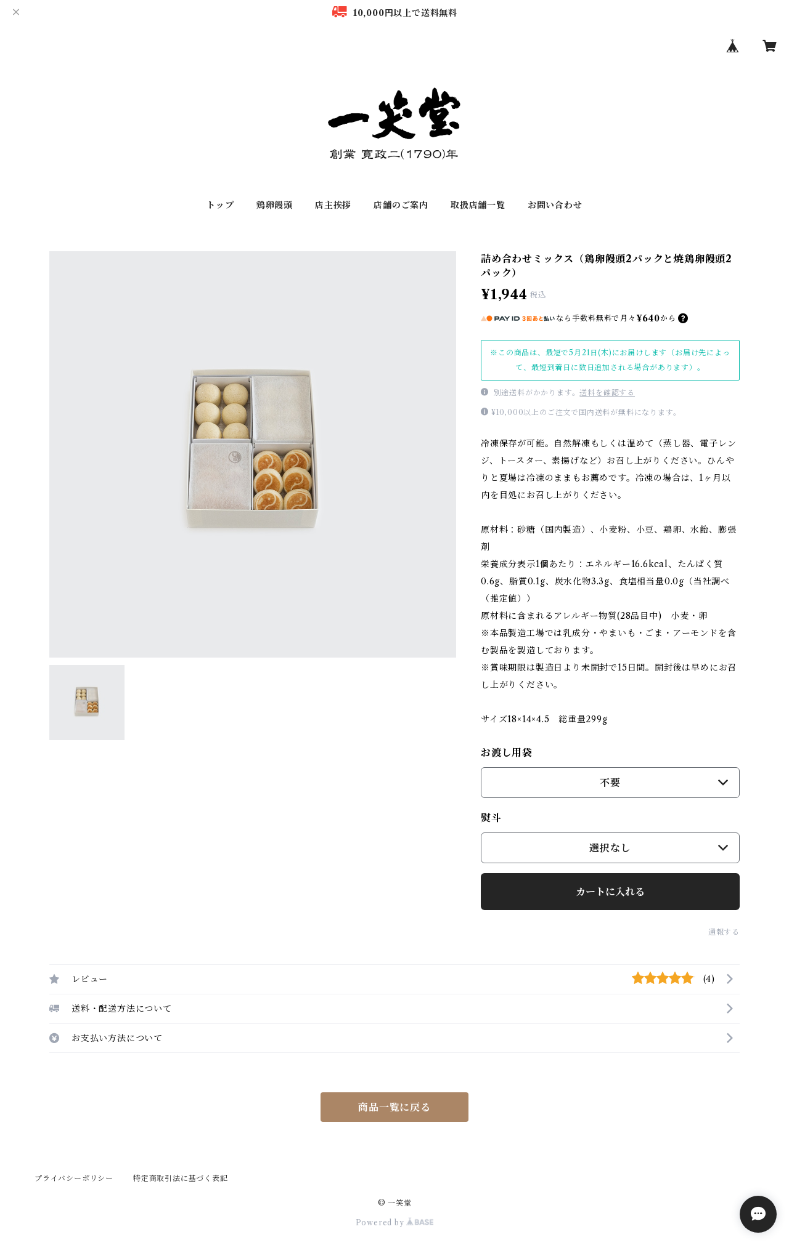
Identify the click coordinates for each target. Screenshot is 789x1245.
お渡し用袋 (507, 752)
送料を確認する (607, 392)
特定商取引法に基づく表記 (180, 1178)
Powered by (395, 1222)
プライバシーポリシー (74, 1178)
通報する (724, 932)
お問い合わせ (555, 205)
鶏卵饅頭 (274, 205)
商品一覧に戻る (394, 1107)
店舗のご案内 (401, 205)
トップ (220, 205)
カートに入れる (610, 891)
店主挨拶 (333, 205)
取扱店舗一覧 (478, 205)
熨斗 (491, 818)
